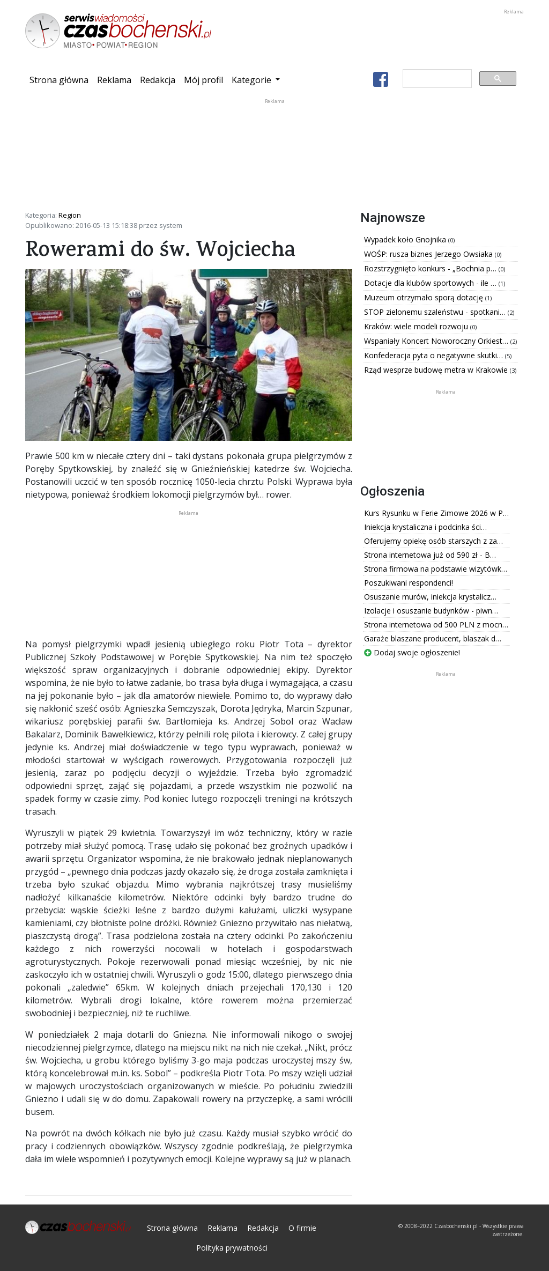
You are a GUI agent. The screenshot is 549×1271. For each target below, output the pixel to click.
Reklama (114, 80)
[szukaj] (436, 78)
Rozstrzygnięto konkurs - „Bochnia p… (431, 268)
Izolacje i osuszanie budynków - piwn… (431, 610)
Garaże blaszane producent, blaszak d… (432, 638)
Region (69, 215)
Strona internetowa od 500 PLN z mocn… (436, 624)
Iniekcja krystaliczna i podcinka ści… (425, 527)
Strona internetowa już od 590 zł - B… (430, 555)
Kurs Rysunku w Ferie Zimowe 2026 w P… (436, 513)
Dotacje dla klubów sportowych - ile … (431, 283)
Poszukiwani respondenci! (408, 583)
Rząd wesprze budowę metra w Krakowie (437, 370)
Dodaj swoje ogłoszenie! (412, 652)
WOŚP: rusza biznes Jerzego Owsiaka (429, 254)
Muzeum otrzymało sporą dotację (424, 297)
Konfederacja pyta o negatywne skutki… (434, 355)
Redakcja (157, 80)
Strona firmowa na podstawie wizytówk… (435, 569)
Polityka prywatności (232, 1248)
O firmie (302, 1228)
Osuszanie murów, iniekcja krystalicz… (430, 597)
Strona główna (61, 79)
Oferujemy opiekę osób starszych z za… (433, 541)
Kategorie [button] (252, 80)
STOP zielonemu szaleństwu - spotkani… (436, 312)
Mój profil (203, 80)
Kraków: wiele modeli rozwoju (417, 326)
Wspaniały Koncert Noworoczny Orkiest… (437, 341)
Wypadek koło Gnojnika (406, 239)
